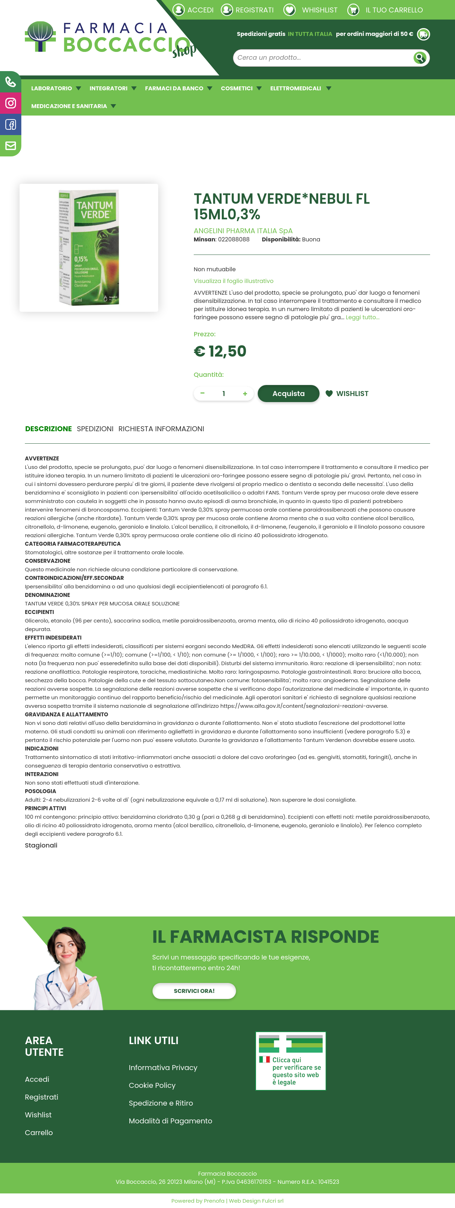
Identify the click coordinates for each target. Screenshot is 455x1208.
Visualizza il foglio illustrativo (234, 281)
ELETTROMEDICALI (300, 88)
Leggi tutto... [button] (363, 317)
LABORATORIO (56, 88)
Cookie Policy (152, 1085)
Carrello (39, 1133)
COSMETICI (241, 88)
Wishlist (38, 1115)
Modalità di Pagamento (171, 1121)
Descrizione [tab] (48, 429)
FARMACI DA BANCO (178, 88)
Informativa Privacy (163, 1068)
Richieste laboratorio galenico (67, 10)
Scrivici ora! (194, 991)
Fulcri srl (272, 1200)
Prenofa (214, 1200)
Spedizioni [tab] (95, 429)
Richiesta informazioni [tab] (161, 429)
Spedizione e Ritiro (161, 1103)
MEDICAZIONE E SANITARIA (73, 106)
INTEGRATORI (113, 88)
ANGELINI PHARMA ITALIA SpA (243, 231)
